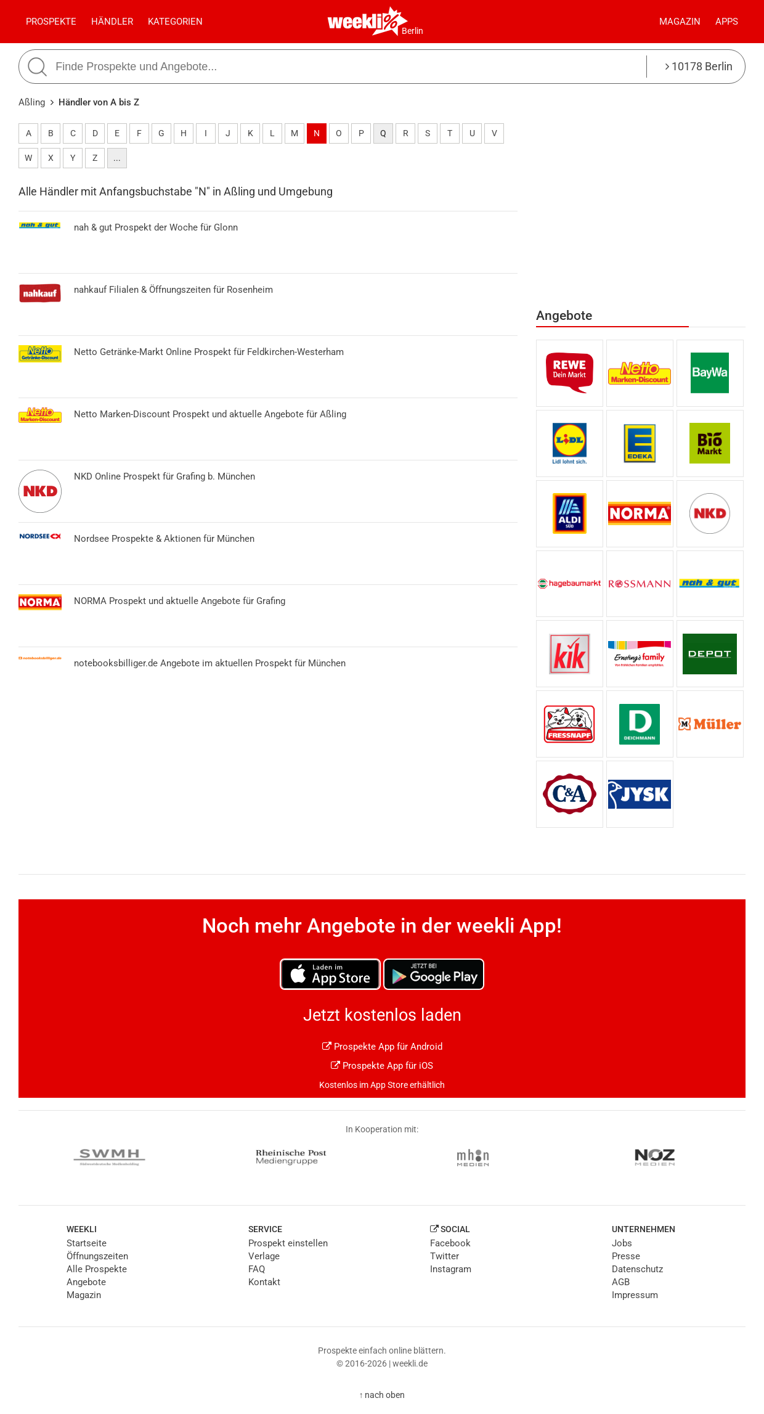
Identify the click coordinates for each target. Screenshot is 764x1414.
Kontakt (264, 1282)
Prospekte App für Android (382, 1046)
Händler (112, 21)
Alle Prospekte (97, 1269)
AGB (621, 1282)
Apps (726, 21)
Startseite (87, 1243)
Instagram (450, 1269)
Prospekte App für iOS (382, 1065)
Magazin (680, 21)
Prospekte (51, 21)
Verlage (264, 1256)
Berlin (412, 31)
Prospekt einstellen (288, 1243)
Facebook (450, 1243)
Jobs (622, 1243)
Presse (626, 1256)
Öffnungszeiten (97, 1256)
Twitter (444, 1256)
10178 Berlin (699, 66)
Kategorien (175, 21)
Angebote (86, 1282)
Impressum (635, 1295)
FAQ (256, 1269)
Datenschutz (637, 1269)
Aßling (31, 102)
